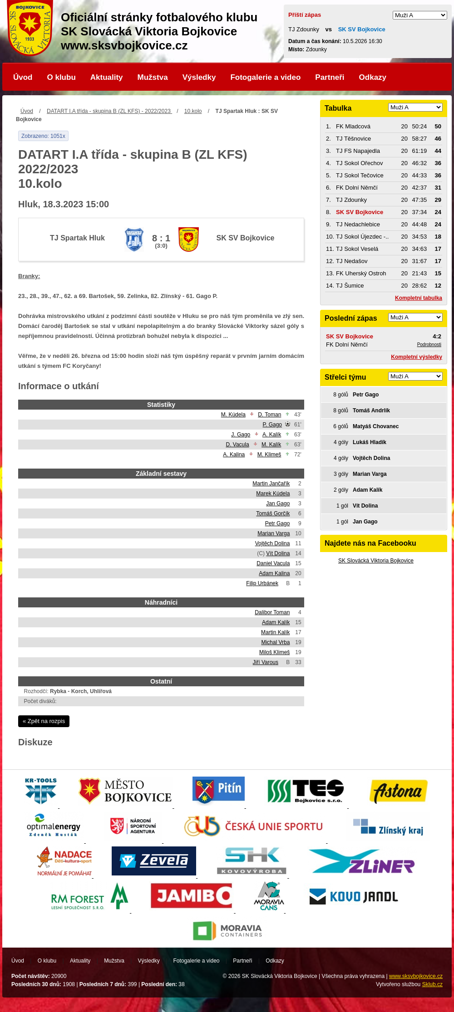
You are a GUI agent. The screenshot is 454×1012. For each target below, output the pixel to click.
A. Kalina (234, 454)
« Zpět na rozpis (44, 721)
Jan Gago (278, 503)
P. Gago (272, 424)
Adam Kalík (276, 622)
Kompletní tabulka (418, 298)
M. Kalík (271, 444)
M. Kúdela (233, 414)
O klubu (61, 77)
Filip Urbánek (262, 583)
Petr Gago (277, 523)
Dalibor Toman (272, 612)
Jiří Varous (265, 662)
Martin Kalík (275, 632)
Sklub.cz (432, 984)
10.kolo (193, 111)
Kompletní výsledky (416, 357)
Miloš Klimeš (274, 652)
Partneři (329, 77)
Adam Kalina (274, 573)
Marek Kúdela (273, 493)
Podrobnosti (429, 344)
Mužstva (153, 77)
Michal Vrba (275, 642)
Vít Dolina (278, 553)
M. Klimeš (269, 454)
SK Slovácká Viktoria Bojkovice (376, 560)
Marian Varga (273, 533)
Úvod (23, 77)
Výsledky (199, 77)
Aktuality (106, 77)
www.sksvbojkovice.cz (416, 976)
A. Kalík (271, 434)
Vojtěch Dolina (272, 543)
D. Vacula (237, 444)
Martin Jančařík (271, 483)
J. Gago (240, 434)
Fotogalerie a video (265, 77)
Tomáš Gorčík (273, 513)
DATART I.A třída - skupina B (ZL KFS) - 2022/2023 (109, 111)
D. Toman (269, 414)
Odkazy (372, 77)
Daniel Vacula (273, 563)
